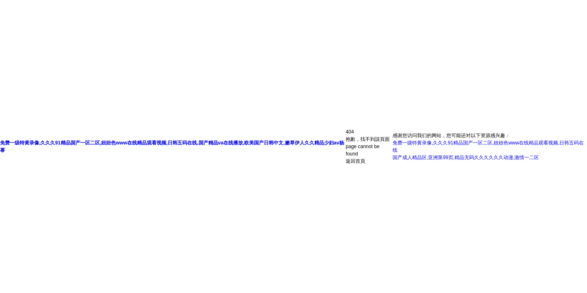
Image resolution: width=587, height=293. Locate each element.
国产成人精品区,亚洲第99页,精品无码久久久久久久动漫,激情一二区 (466, 157)
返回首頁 (355, 161)
